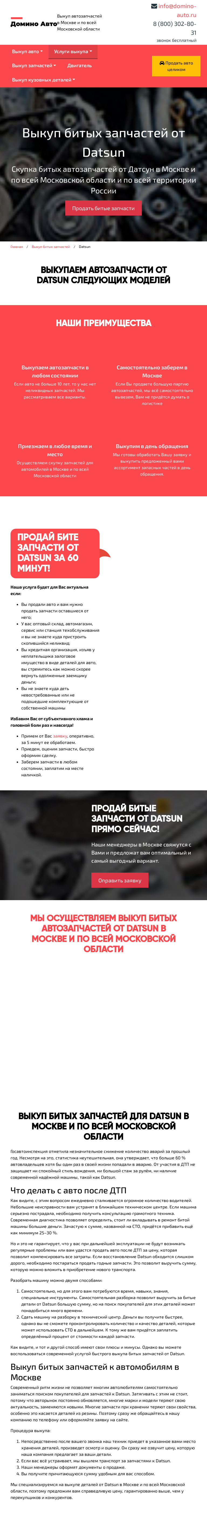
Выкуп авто (25, 51)
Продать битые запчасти (103, 208)
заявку (60, 735)
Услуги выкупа (71, 51)
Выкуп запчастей (32, 65)
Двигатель (79, 65)
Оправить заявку (120, 880)
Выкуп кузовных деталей (41, 80)
